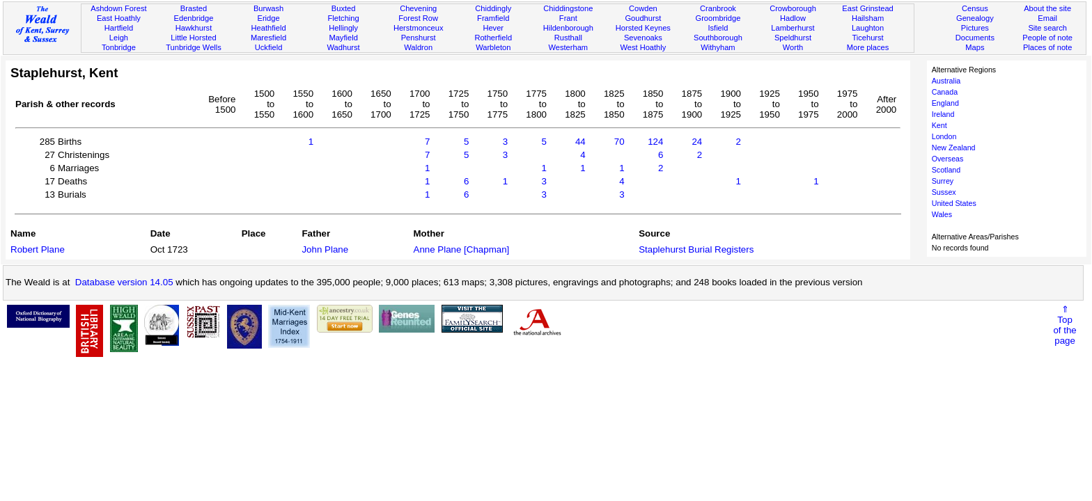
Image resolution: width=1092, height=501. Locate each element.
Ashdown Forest (118, 8)
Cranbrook (718, 8)
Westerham (568, 47)
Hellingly (343, 28)
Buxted (344, 8)
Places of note (1047, 47)
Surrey (942, 181)
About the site (1047, 8)
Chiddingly (493, 8)
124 (655, 141)
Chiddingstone (568, 8)
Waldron (418, 47)
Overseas (948, 158)
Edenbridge (194, 18)
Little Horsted (193, 37)
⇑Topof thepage (1064, 325)
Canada (945, 92)
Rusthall (568, 37)
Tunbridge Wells (193, 47)
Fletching (343, 18)
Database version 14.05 (124, 282)
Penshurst (418, 37)
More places (868, 47)
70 (619, 141)
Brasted (193, 8)
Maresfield (268, 37)
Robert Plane (37, 249)
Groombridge (718, 18)
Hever (493, 28)
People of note (1047, 37)
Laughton (868, 28)
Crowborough (793, 8)
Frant (568, 18)
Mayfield (343, 37)
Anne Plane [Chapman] (462, 249)
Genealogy (975, 18)
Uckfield (269, 47)
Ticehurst (867, 37)
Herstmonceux (418, 28)
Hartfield (118, 28)
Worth (793, 47)
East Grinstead (867, 8)
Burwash (268, 8)
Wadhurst (343, 47)
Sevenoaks (643, 37)
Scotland (946, 170)
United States (954, 203)
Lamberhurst (792, 28)
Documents (975, 37)
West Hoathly (643, 47)
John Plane (325, 249)
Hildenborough (568, 28)
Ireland (943, 114)
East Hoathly (119, 18)
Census (975, 8)
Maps (974, 47)
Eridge (269, 18)
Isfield (718, 28)
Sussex (944, 192)
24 (697, 141)
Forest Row (418, 18)
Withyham (718, 47)
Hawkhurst (194, 28)
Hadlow (793, 18)
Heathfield (268, 28)
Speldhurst (792, 37)
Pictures (975, 28)
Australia (946, 81)
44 (580, 141)
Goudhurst (643, 18)
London (944, 136)
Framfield (493, 18)
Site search (1047, 28)
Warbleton (493, 47)
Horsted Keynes (643, 28)
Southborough (718, 37)
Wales (942, 214)
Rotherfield (493, 37)
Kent (939, 125)
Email (1047, 18)
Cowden (643, 8)
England (945, 103)
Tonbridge (119, 47)
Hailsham (868, 18)
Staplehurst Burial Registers (696, 249)
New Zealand (954, 147)
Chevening (418, 8)
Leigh (118, 37)
